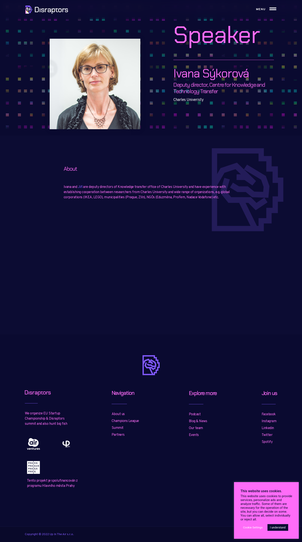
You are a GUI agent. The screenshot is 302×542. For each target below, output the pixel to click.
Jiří (80, 187)
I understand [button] (278, 527)
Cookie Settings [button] (253, 527)
